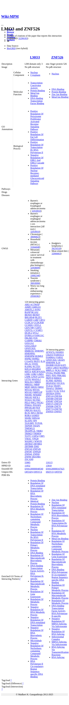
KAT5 (63, 365)
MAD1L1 (36, 379)
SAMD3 (35, 415)
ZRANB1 (36, 457)
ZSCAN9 (29, 459)
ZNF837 (58, 411)
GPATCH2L (30, 348)
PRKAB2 (61, 375)
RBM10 (57, 378)
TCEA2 (49, 386)
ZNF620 (37, 451)
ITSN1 (35, 364)
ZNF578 (58, 404)
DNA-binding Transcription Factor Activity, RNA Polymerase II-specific (60, 610)
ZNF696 (50, 406)
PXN (37, 407)
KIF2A (28, 369)
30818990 (34, 283)
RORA (28, 415)
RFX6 (40, 413)
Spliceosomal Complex (58, 637)
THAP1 (36, 426)
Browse (10, 32)
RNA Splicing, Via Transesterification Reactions (60, 651)
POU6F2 (37, 405)
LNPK (28, 377)
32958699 (34, 268)
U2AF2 (49, 391)
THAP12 (50, 388)
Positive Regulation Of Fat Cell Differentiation (37, 136)
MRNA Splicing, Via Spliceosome (59, 643)
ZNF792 (58, 409)
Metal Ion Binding (34, 94)
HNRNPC (39, 351)
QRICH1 (29, 410)
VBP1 (42, 436)
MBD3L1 (29, 384)
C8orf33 (49, 355)
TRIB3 (39, 431)
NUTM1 (36, 400)
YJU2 (62, 391)
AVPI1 (37, 309)
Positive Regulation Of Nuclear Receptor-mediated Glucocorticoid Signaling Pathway (37, 174)
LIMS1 (40, 374)
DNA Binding (58, 89)
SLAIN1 (29, 420)
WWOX (38, 441)
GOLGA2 (29, 343)
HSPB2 (28, 358)
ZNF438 (58, 398)
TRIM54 (37, 433)
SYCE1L (60, 383)
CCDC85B (39, 322)
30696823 (34, 237)
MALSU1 (29, 382)
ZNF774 (50, 409)
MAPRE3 (63, 367)
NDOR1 (28, 395)
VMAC (28, 438)
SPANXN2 (51, 383)
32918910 (36, 211)
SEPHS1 (58, 380)
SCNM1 (49, 380)
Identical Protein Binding (37, 502)
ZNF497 (50, 401)
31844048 (34, 247)
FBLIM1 (29, 338)
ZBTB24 (50, 393)
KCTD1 (36, 366)
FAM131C (39, 335)
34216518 (56, 248)
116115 (49, 462)
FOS (35, 338)
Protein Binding (37, 90)
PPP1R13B (30, 407)
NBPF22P (37, 392)
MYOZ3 (29, 392)
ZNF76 (57, 406)
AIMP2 (28, 307)
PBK (63, 373)
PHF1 (48, 375)
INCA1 (28, 364)
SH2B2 (28, 418)
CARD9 (28, 320)
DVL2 (35, 333)
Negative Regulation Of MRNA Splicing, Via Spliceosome (59, 622)
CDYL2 (37, 325)
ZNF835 (50, 411)
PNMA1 (28, 405)
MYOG (36, 389)
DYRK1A (29, 335)
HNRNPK (50, 362)
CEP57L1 (29, 330)
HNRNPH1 (30, 353)
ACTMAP (35, 304)
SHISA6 (36, 418)
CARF (36, 320)
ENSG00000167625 (55, 469)
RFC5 (33, 413)
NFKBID (37, 395)
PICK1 (40, 402)
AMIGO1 (36, 307)
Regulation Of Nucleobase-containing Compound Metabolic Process (36, 520)
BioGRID (11, 48)
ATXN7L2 (51, 352)
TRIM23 (29, 433)
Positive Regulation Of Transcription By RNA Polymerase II (36, 147)
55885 (27, 462)
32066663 (56, 253)
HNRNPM (29, 356)
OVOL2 (49, 373)
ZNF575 (50, 404)
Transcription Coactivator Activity (36, 85)
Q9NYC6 (37, 472)
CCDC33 (29, 322)
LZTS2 (28, 379)
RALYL (37, 410)
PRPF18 (49, 378)
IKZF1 (37, 361)
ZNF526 (57, 57)
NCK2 (58, 370)
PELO (27, 402)
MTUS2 (28, 389)
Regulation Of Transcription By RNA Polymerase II (36, 536)
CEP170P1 (30, 327)
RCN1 (28, 413)
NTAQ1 (28, 400)
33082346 (34, 275)
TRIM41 (59, 388)
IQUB (57, 365)
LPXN (34, 377)
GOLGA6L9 (30, 346)
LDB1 (27, 374)
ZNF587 (28, 451)
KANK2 (28, 366)
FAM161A (59, 355)
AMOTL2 (29, 309)
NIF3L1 (36, 397)
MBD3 (37, 382)
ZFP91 (58, 393)
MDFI (27, 387)
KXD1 (42, 371)
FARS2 (59, 357)
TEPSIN (28, 426)
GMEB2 (38, 340)
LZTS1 (41, 377)
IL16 (43, 361)
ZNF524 (58, 401)
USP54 (35, 436)
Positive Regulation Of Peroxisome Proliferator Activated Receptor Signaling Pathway (36, 120)
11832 (27, 465)
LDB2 (34, 374)
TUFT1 (28, 436)
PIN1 (54, 375)
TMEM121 (30, 428)
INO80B (50, 365)
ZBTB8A (37, 444)
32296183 (22, 38)
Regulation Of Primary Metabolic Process (36, 546)
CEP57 (38, 327)
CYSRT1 (38, 330)
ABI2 (27, 304)
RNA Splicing (58, 657)
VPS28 (35, 438)
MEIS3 (34, 387)
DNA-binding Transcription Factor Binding (37, 101)
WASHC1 (29, 441)
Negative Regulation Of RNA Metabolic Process (37, 611)
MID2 (41, 387)
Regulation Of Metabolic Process (36, 602)
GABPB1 (29, 340)
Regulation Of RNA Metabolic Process (37, 509)
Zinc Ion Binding (59, 94)
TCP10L (39, 423)
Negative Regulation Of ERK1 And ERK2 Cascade (37, 159)
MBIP (37, 384)
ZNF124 (50, 396)
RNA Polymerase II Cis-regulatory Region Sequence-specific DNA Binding (36, 669)
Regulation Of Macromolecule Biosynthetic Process (37, 559)
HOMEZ (39, 356)
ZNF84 (28, 457)
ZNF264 (58, 396)
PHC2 (33, 402)
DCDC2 (28, 333)
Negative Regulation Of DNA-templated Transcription (37, 621)
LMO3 (35, 57)
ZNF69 (36, 454)
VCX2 (56, 391)
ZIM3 (36, 446)
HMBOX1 (29, 351)
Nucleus (34, 72)
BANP (28, 312)
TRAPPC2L (30, 431)
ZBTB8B (29, 446)
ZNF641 (28, 454)
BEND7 (36, 315)
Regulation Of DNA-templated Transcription (37, 485)
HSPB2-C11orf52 (32, 359)
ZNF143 (28, 449)
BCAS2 (34, 312)
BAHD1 (60, 352)
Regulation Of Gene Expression (59, 555)
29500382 (34, 296)
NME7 (64, 370)
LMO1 (49, 367)
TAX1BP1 (29, 423)
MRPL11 (50, 370)
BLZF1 (38, 317)
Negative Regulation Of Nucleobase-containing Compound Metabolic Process (36, 651)
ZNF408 (50, 398)
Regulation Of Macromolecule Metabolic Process (37, 585)
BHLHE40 (29, 317)
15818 (49, 465)
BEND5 (28, 315)
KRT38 (35, 371)
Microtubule (36, 640)
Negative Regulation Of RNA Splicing (58, 631)
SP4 (35, 420)
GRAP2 (61, 360)
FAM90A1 (51, 357)
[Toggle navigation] (2, 25)
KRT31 (28, 371)
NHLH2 (28, 397)
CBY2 (42, 320)
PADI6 (57, 373)
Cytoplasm (35, 75)
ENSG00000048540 (34, 469)
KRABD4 (36, 369)
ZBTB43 (29, 444)
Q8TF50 (58, 472)
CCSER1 (29, 325)
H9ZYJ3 (50, 472)
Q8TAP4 (29, 472)
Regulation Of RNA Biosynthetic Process (36, 495)
